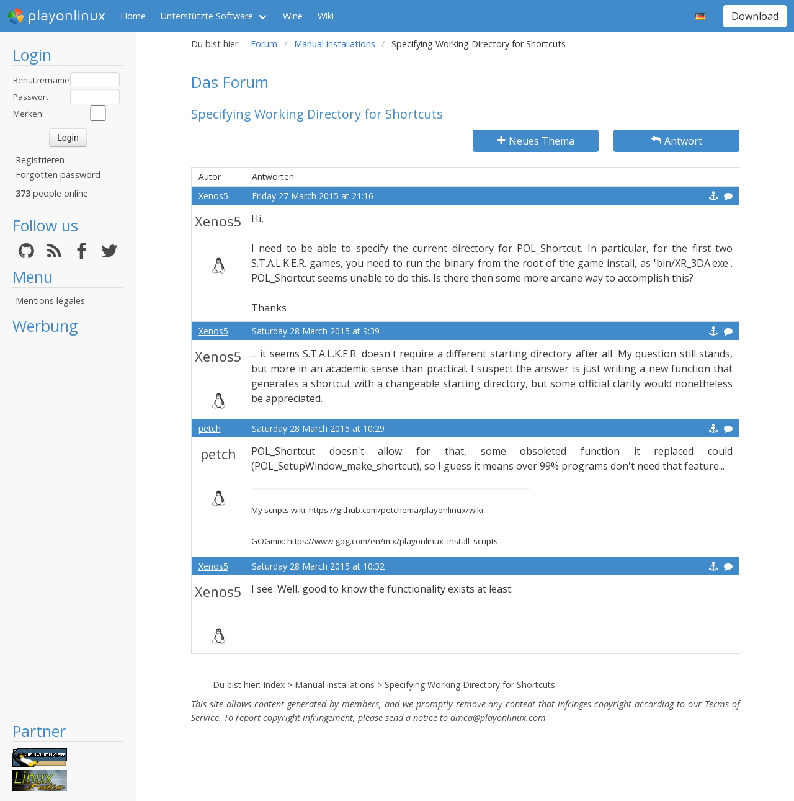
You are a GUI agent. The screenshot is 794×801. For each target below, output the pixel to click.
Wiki (326, 16)
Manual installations (334, 44)
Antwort (676, 141)
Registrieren (40, 160)
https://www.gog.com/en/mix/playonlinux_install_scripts (392, 541)
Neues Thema (535, 141)
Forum (264, 44)
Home (133, 16)
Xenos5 (213, 196)
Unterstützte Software (207, 16)
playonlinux (56, 16)
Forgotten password (58, 175)
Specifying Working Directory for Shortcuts (470, 685)
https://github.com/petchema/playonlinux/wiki (396, 510)
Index (274, 685)
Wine (293, 16)
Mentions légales (50, 301)
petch (209, 428)
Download (754, 16)
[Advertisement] (67, 528)
